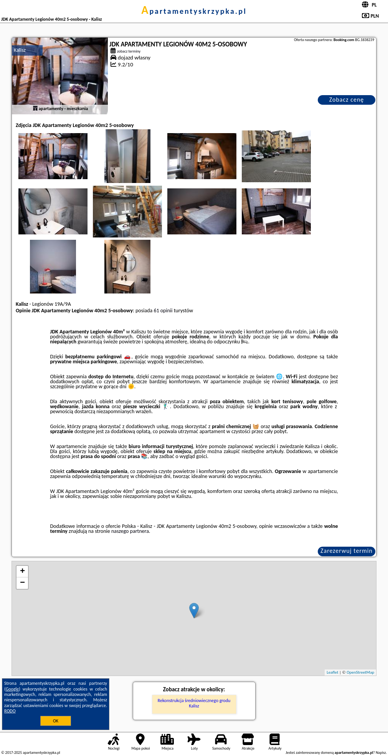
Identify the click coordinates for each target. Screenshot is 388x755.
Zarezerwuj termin (346, 550)
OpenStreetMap (360, 672)
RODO (10, 711)
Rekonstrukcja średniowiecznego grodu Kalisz (194, 703)
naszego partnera (130, 531)
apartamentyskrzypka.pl (194, 11)
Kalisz (20, 50)
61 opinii (163, 310)
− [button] (22, 583)
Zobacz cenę (346, 99)
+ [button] (22, 571)
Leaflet (332, 672)
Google (12, 689)
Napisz (381, 752)
